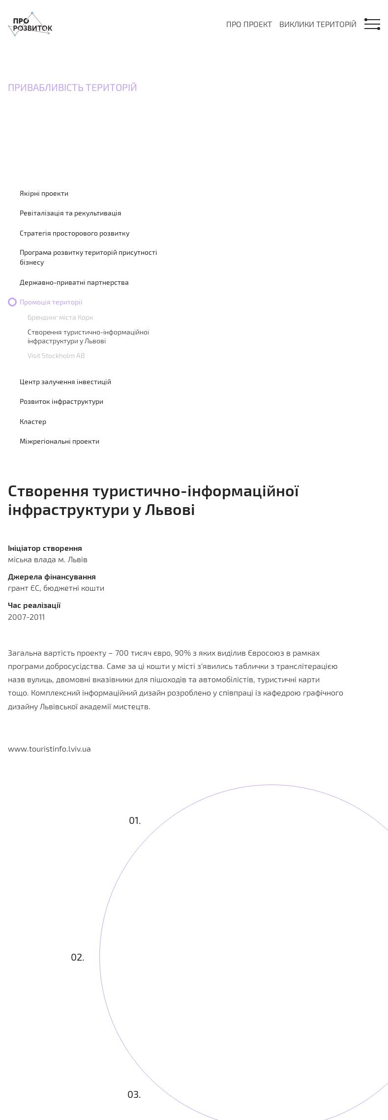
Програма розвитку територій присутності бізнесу (88, 257)
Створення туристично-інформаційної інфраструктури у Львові (88, 336)
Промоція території (51, 302)
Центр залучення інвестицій (65, 381)
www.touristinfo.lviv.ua (49, 748)
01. (135, 820)
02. (78, 957)
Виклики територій (318, 24)
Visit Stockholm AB (56, 355)
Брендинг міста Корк (60, 317)
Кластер (33, 421)
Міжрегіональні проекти (59, 441)
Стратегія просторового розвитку (74, 233)
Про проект (249, 24)
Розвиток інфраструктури (61, 401)
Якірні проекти (44, 193)
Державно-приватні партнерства (74, 282)
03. (135, 1094)
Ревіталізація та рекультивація (70, 213)
